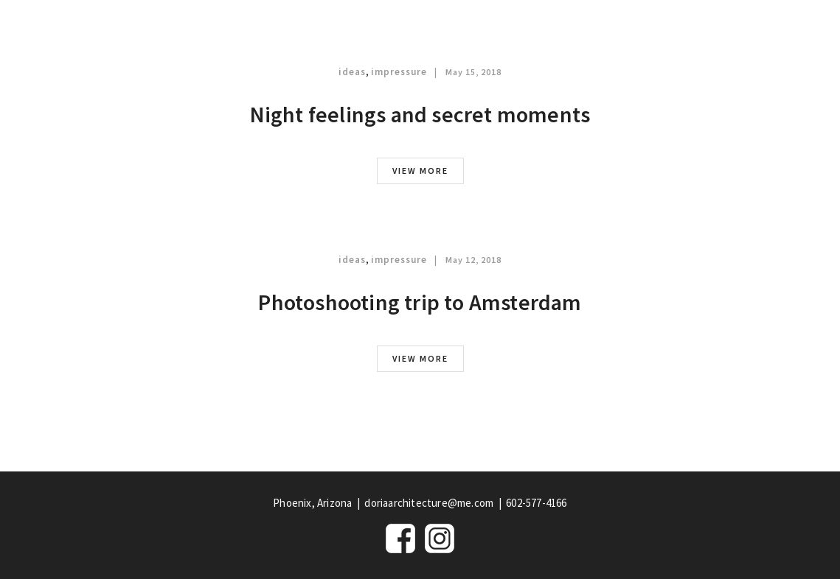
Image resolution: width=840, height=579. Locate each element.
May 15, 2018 (473, 71)
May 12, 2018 (473, 259)
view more (420, 170)
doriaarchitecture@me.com (428, 503)
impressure (399, 72)
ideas (352, 72)
